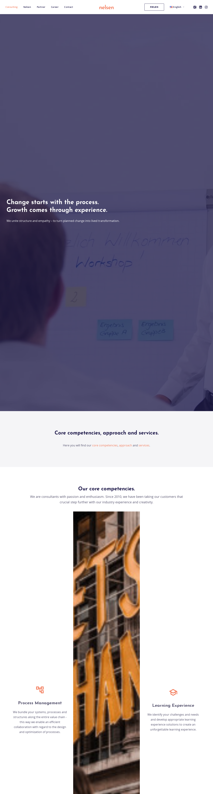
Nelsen (27, 7)
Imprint (147, 758)
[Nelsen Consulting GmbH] (106, 7)
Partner (41, 7)
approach (125, 114)
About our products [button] (106, 352)
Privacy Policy (151, 763)
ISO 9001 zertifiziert (98, 763)
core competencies (104, 114)
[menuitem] (12, 7)
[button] (195, 7)
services (144, 114)
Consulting (11, 7)
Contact (68, 7)
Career (55, 7)
